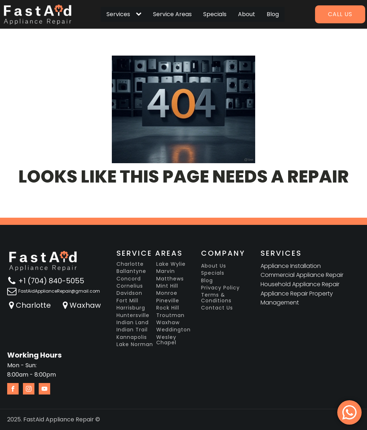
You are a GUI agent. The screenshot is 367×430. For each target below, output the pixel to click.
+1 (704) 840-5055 (51, 281)
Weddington (173, 329)
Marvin (165, 271)
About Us (213, 266)
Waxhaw (85, 305)
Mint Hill (167, 286)
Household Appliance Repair (300, 284)
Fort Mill (127, 300)
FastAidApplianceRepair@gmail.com (59, 291)
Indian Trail (132, 329)
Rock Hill (167, 308)
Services (118, 14)
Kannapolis (131, 337)
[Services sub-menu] (140, 14)
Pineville (167, 300)
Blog (273, 14)
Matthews (170, 279)
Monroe (166, 293)
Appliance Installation (291, 266)
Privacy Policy (220, 287)
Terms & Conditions (216, 297)
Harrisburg (130, 308)
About (246, 14)
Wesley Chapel (166, 340)
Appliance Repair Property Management (297, 298)
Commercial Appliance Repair (302, 275)
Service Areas (172, 14)
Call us (340, 14)
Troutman (170, 315)
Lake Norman (134, 344)
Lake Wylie (171, 264)
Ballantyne (131, 271)
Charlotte (33, 305)
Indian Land (132, 322)
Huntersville (132, 315)
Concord (128, 279)
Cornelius (129, 286)
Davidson (129, 293)
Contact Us (217, 308)
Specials (215, 14)
